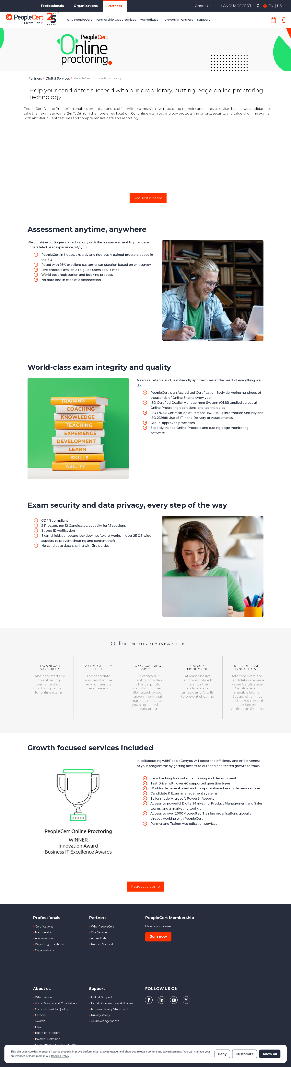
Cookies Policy (60, 1038)
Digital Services (58, 78)
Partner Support (102, 944)
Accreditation (100, 938)
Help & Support (101, 997)
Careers (40, 1015)
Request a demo (148, 198)
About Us (203, 6)
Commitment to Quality (51, 1009)
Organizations (86, 6)
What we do (43, 997)
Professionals (52, 6)
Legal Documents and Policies (112, 1003)
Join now (158, 936)
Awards (40, 1021)
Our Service (99, 932)
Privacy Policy (100, 1015)
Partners (115, 6)
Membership (43, 932)
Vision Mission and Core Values (56, 1003)
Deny (222, 1037)
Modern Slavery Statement (109, 1009)
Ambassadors (44, 938)
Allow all (269, 1037)
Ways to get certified (49, 944)
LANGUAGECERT (236, 6)
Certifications (44, 926)
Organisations (44, 950)
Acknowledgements (105, 1021)
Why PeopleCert (102, 926)
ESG (38, 1027)
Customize (244, 1037)
